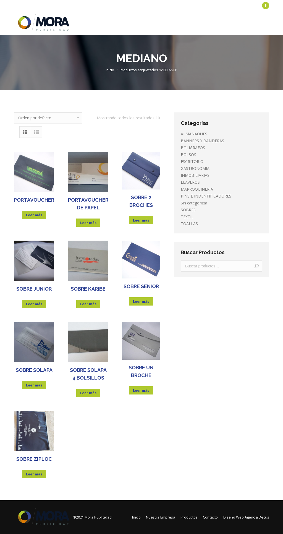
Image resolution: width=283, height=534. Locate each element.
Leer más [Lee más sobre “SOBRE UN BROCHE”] (141, 390)
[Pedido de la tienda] (48, 117)
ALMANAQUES (194, 133)
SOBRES (188, 209)
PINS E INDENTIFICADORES (206, 196)
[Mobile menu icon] (266, 23)
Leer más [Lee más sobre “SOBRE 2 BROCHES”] (141, 220)
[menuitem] (26, 5)
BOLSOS (188, 154)
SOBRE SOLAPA (34, 370)
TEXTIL (187, 216)
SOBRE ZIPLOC (34, 459)
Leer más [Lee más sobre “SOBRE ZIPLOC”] (34, 474)
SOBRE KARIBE (88, 289)
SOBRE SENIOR (141, 286)
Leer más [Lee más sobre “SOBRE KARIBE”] (88, 303)
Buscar (256, 266)
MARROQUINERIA (197, 189)
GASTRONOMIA (195, 168)
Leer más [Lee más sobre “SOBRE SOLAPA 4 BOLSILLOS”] (88, 392)
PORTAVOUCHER (34, 200)
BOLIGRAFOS (193, 147)
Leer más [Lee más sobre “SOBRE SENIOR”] (141, 301)
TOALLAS (189, 223)
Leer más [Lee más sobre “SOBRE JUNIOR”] (34, 303)
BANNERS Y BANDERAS (202, 140)
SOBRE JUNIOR (34, 289)
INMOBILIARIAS (195, 175)
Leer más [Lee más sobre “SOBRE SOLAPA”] (34, 385)
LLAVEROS (190, 182)
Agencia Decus (257, 517)
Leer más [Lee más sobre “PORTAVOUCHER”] (34, 214)
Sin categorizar (194, 203)
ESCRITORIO (192, 161)
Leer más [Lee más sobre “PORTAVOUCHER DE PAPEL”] (88, 222)
